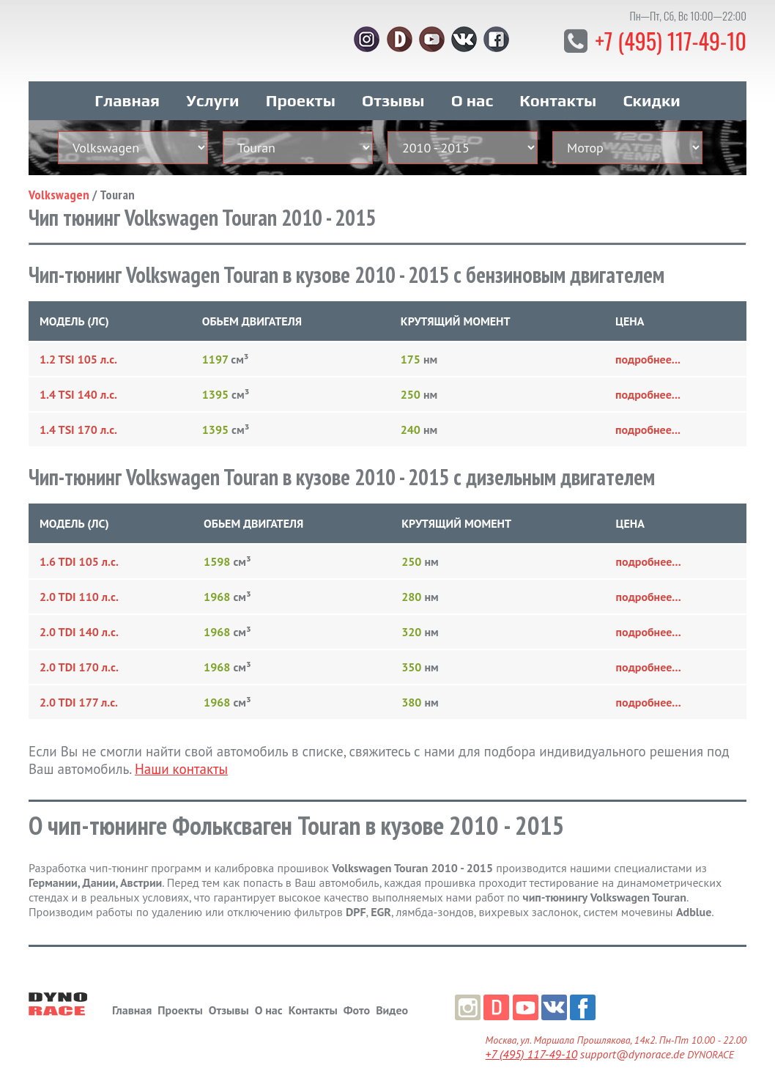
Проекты (300, 93)
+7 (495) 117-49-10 (665, 40)
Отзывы (393, 93)
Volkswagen (59, 188)
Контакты (557, 93)
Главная (127, 93)
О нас (472, 93)
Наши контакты (181, 762)
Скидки (651, 93)
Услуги (212, 93)
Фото (357, 1003)
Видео (392, 1003)
